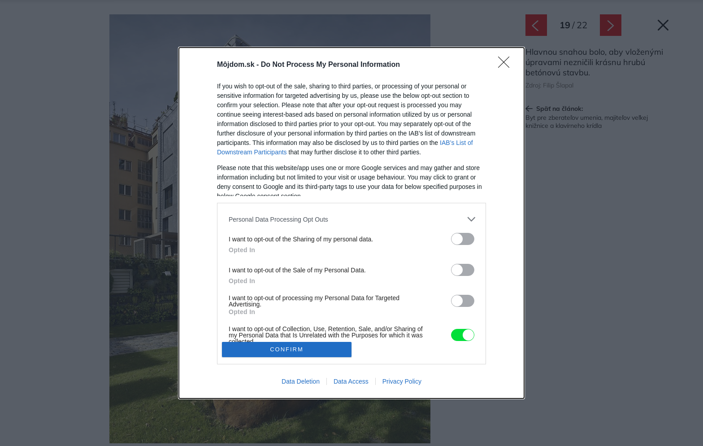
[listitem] (351, 219)
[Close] (506, 65)
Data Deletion (301, 381)
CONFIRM (287, 349)
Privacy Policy (401, 381)
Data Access (351, 381)
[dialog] (351, 223)
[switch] (462, 239)
